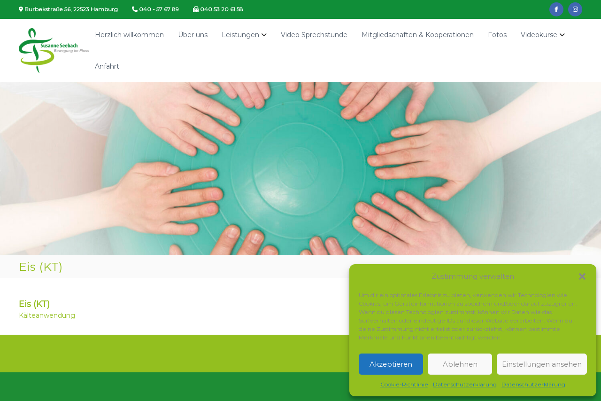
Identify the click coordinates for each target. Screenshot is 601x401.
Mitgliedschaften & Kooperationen (418, 35)
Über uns (193, 35)
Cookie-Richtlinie (404, 384)
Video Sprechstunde (314, 35)
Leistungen (240, 35)
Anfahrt (107, 66)
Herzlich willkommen (129, 35)
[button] (582, 276)
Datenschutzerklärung (465, 384)
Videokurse (539, 35)
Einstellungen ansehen (542, 364)
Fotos (497, 35)
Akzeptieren (391, 364)
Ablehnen (460, 364)
